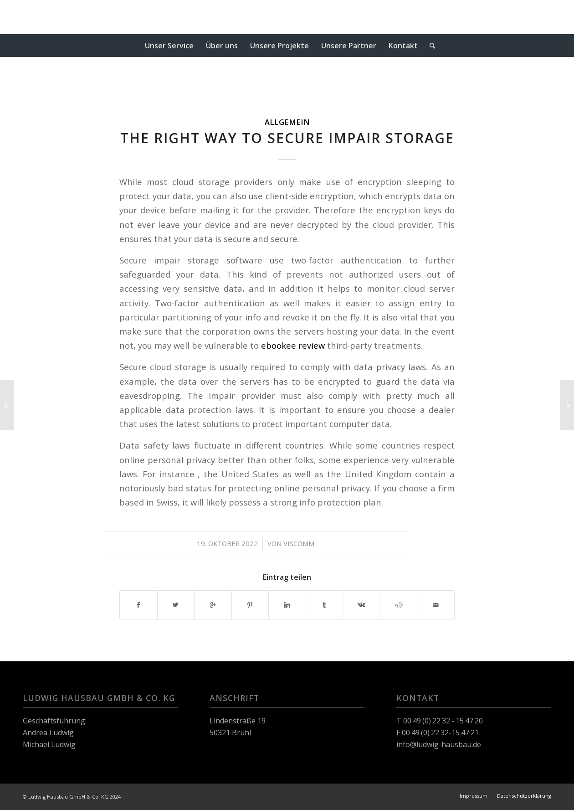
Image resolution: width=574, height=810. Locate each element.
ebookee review (293, 345)
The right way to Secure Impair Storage (287, 138)
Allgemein (287, 122)
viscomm (298, 543)
